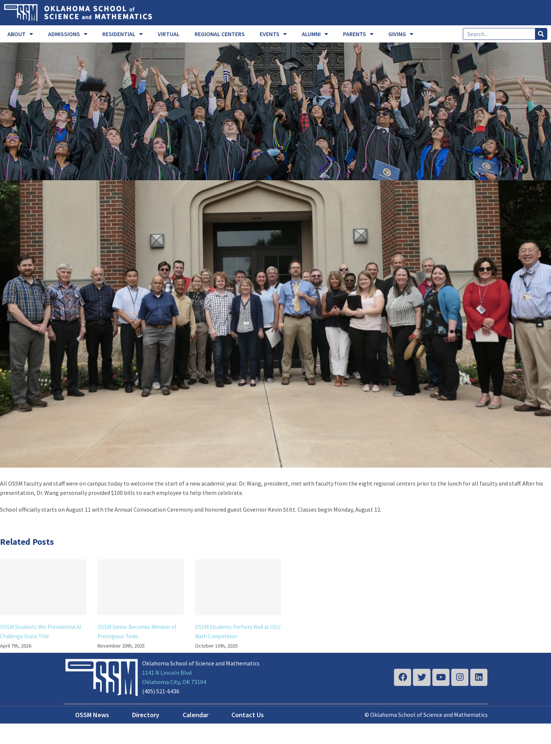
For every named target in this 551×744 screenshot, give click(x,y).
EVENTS (273, 34)
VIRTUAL (169, 34)
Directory (145, 714)
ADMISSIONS (67, 34)
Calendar (195, 714)
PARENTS (358, 34)
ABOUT (20, 34)
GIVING (400, 34)
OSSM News (92, 714)
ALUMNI (315, 34)
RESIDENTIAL (122, 34)
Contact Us (247, 714)
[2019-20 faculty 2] (275, 324)
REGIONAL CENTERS (220, 34)
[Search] (541, 33)
